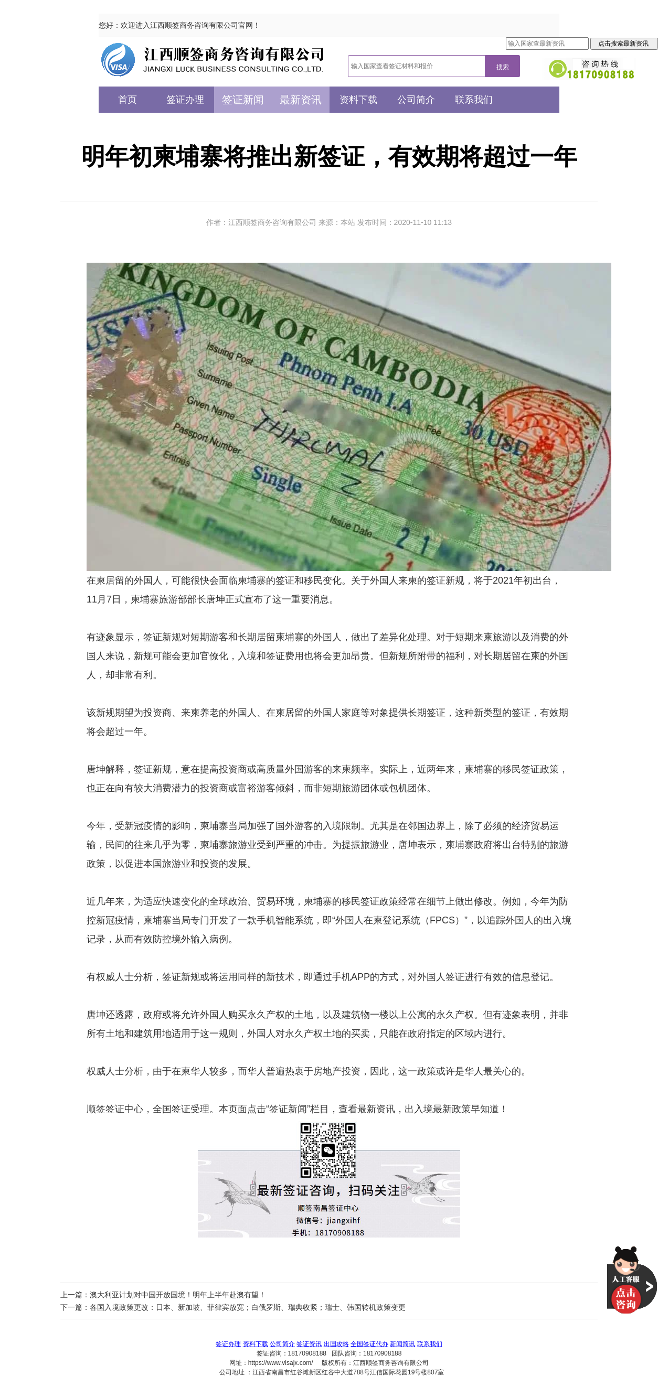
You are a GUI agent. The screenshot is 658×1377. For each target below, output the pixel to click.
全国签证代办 (369, 1344)
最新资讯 (301, 99)
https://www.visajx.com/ (280, 1363)
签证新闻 (243, 99)
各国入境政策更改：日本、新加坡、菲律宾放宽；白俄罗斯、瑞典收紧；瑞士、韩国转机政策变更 (248, 1307)
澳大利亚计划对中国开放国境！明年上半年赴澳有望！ (178, 1294)
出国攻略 (336, 1344)
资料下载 (358, 99)
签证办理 (185, 99)
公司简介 (416, 99)
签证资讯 (309, 1344)
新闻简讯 (402, 1344)
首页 (127, 99)
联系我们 (474, 99)
